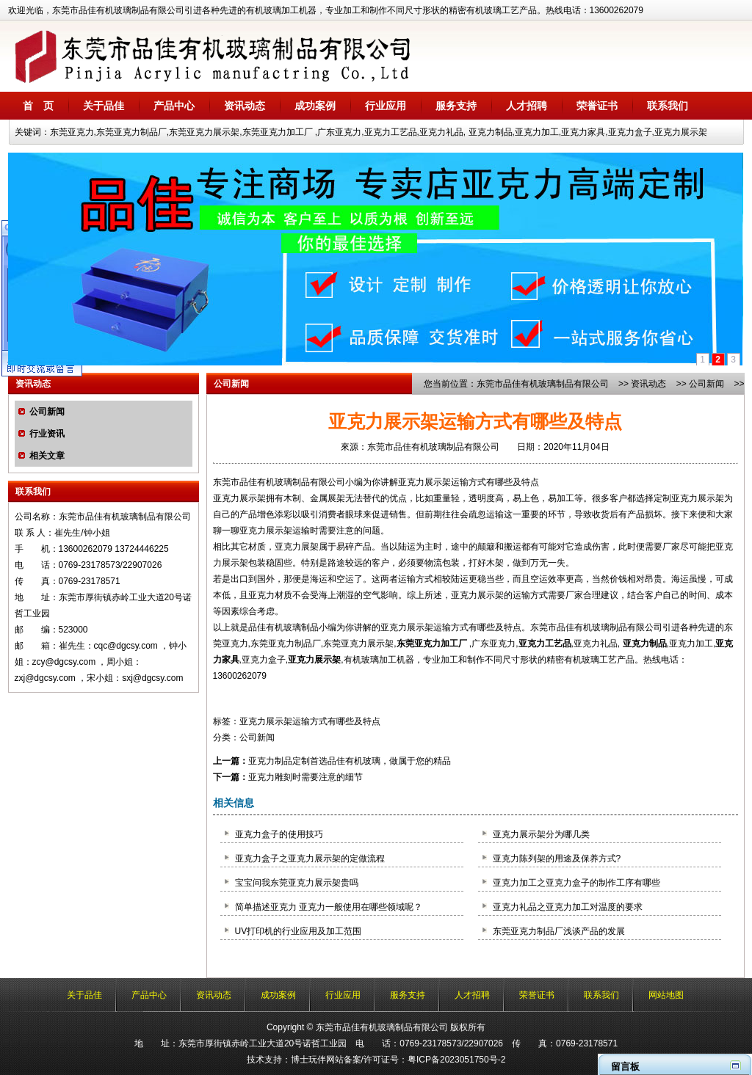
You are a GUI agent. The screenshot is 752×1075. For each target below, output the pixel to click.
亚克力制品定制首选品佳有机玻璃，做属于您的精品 (349, 761)
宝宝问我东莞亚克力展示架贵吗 (296, 883)
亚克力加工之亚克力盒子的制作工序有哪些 (576, 883)
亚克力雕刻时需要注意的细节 (305, 777)
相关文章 (47, 456)
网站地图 (666, 995)
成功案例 (315, 106)
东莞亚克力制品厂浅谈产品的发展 (559, 931)
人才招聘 (526, 106)
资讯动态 (244, 106)
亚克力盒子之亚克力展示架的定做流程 (310, 858)
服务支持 (456, 106)
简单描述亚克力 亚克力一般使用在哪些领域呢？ (328, 907)
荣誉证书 (597, 106)
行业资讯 (47, 434)
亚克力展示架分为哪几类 (541, 834)
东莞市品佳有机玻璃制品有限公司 (543, 384)
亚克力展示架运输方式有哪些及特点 (309, 721)
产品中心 (174, 106)
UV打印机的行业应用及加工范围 (298, 931)
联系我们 (667, 106)
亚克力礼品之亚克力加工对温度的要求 (568, 907)
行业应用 (385, 106)
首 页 (38, 106)
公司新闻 (47, 412)
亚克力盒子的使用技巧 (279, 834)
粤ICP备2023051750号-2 (456, 1059)
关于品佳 (103, 106)
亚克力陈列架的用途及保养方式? (557, 858)
